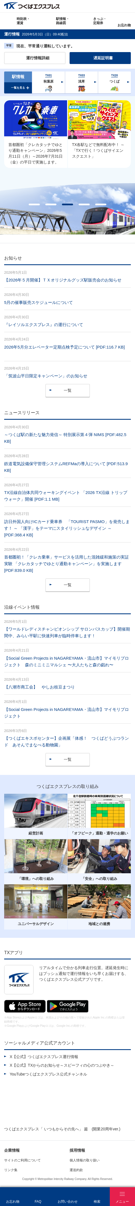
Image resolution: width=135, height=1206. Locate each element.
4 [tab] (84, 204)
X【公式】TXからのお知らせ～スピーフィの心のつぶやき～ (62, 1065)
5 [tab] (100, 204)
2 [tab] (51, 204)
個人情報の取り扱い (85, 1160)
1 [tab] (34, 204)
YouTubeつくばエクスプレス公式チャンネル (48, 1074)
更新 (71, 34)
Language (116, 6)
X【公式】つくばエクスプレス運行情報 (44, 1056)
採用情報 (77, 1150)
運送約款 (76, 1170)
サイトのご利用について (22, 1160)
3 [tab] (67, 204)
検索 (129, 6)
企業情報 (12, 1150)
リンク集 (10, 1170)
